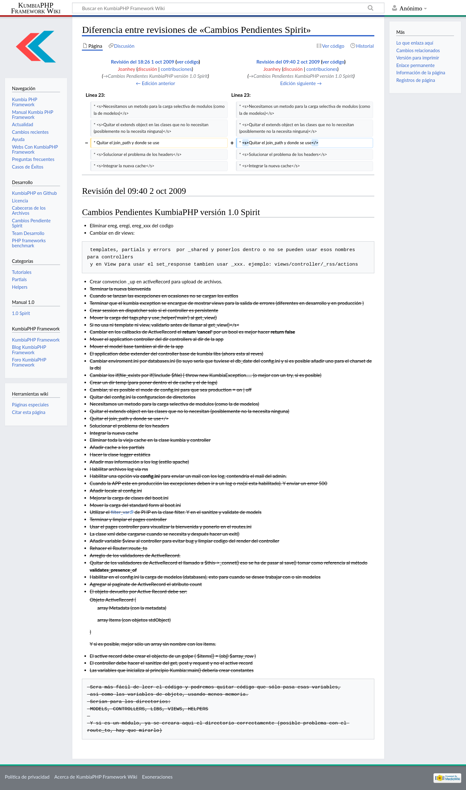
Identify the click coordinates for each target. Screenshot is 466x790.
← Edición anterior (155, 83)
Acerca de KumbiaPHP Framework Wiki (95, 777)
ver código (188, 62)
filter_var (120, 512)
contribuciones (176, 69)
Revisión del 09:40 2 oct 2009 (288, 62)
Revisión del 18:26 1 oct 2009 (143, 62)
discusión (147, 69)
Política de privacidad (27, 777)
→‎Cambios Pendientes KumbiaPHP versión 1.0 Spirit (155, 76)
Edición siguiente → (301, 83)
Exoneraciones (157, 777)
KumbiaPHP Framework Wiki (36, 8)
